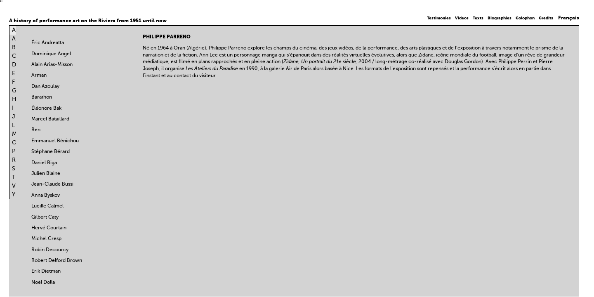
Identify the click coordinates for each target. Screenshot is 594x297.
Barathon (41, 97)
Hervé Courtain (48, 228)
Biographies (500, 18)
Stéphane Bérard (50, 151)
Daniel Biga (44, 162)
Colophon (525, 18)
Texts (478, 18)
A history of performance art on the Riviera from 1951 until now (88, 21)
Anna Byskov (45, 195)
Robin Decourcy (49, 250)
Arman (39, 75)
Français (568, 18)
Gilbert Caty (45, 217)
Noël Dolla (43, 282)
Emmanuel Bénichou (55, 141)
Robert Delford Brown (56, 260)
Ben (35, 129)
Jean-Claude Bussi (52, 184)
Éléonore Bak (46, 108)
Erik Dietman (46, 271)
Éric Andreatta (47, 42)
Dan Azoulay (45, 86)
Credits (546, 18)
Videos (462, 18)
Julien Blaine (45, 173)
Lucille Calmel (47, 206)
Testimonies (439, 18)
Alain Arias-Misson (52, 64)
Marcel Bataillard (50, 119)
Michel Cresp (46, 238)
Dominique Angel (51, 54)
